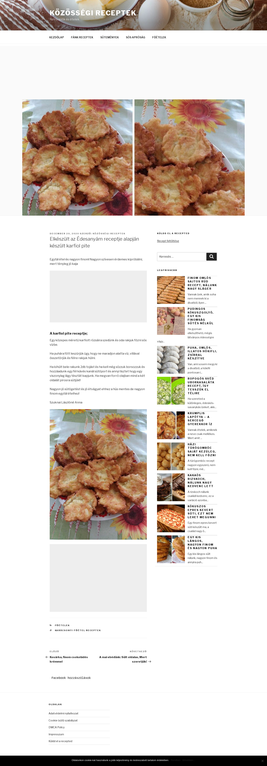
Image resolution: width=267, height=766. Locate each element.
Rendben (176, 760)
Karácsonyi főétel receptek (78, 630)
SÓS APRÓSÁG (135, 37)
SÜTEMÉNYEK (109, 37)
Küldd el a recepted (60, 741)
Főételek (62, 625)
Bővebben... (188, 760)
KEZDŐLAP (56, 37)
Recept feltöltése (168, 240)
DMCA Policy (57, 727)
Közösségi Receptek (93, 13)
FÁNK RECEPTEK (82, 37)
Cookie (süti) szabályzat (63, 720)
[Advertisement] (133, 72)
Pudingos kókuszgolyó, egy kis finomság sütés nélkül (201, 316)
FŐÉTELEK (159, 37)
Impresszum (56, 734)
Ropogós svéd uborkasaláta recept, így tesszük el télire (201, 386)
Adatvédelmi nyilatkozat (63, 713)
